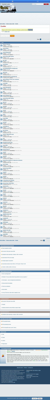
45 (10, 111)
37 (10, 45)
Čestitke (16, 23)
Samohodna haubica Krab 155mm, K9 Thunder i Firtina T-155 (14, 279)
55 (10, 115)
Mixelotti (5, 206)
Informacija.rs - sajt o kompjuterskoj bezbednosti (11, 295)
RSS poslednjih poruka (6, 340)
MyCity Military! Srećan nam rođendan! (11, 79)
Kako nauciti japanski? (6, 289)
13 (10, 65)
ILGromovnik (5, 186)
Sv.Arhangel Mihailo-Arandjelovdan (10, 68)
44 (9, 111)
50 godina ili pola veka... (8, 142)
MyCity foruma (14, 395)
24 (10, 103)
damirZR (5, 156)
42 (8, 207)
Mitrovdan (5, 72)
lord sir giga (5, 164)
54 (9, 115)
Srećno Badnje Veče (7, 95)
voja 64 (4, 152)
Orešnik (3, 320)
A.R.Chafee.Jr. (6, 126)
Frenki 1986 (5, 118)
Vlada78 (6, 31)
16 (10, 211)
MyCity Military (2, 23)
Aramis (4, 110)
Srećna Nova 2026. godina (8, 56)
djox (4, 91)
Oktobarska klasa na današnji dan (10, 76)
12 (9, 65)
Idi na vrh (48, 238)
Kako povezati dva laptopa (7, 298)
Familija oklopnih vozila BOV (7, 276)
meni (12, 1)
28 (10, 49)
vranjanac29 (5, 218)
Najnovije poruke (20, 383)
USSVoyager (5, 222)
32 (8, 92)
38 (10, 231)
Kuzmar (4, 190)
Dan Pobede (5, 130)
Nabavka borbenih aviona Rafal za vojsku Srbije (11, 323)
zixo (4, 138)
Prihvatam (34, 398)
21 (10, 119)
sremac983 (5, 83)
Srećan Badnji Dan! (7, 52)
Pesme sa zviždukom (6, 302)
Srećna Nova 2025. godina (8, 98)
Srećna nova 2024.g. (7, 168)
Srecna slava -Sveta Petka (8, 183)
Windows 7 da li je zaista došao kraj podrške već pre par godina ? (14, 292)
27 (9, 49)
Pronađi (12, 35)
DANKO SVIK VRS (6, 230)
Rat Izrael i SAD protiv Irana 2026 (8, 267)
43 (8, 111)
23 (9, 103)
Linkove (3, 356)
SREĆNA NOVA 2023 (7, 214)
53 (8, 115)
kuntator (4, 176)
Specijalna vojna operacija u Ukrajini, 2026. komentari (12, 270)
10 (9, 127)
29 (8, 227)
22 (8, 103)
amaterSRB (5, 234)
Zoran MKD (5, 145)
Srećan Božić (5, 48)
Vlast (9, 31)
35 (8, 45)
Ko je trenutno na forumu (6, 364)
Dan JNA (5, 60)
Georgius (5, 106)
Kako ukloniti (4, 305)
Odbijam (40, 398)
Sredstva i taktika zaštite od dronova (9, 282)
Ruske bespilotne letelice (7, 263)
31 (9, 153)
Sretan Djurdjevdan (7, 87)
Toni (4, 226)
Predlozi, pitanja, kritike (10, 23)
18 (8, 187)
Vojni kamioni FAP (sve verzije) (8, 273)
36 (9, 45)
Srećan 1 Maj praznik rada (8, 134)
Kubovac (5, 198)
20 (9, 119)
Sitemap (25, 383)
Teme (3, 42)
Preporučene (4, 359)
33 (9, 92)
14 (8, 211)
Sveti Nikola (5, 64)
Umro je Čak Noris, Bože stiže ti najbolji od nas (11, 308)
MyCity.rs (36, 386)
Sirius (4, 114)
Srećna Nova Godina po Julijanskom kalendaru (12, 160)
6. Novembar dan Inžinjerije (8, 180)
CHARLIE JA (5, 210)
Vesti (3, 350)
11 (8, 65)
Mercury (4, 102)
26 (8, 49)
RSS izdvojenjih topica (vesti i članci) (9, 343)
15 (9, 211)
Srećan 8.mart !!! (6, 149)
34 (10, 92)
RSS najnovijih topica (6, 337)
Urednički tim (30, 383)
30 (8, 153)
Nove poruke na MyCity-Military (7, 261)
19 (8, 119)
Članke (3, 353)
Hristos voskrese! (6, 44)
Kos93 (4, 194)
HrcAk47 (5, 122)
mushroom (5, 202)
